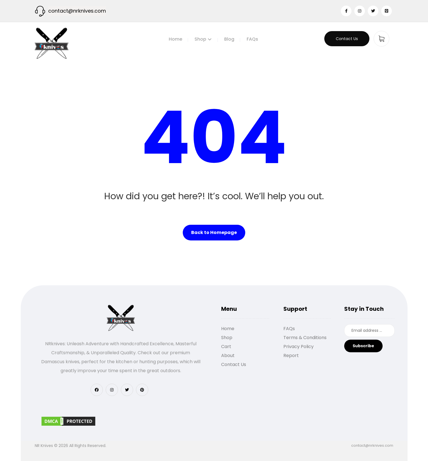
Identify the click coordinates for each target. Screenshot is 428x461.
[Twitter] (373, 11)
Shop (226, 337)
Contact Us (233, 364)
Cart (226, 346)
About (228, 355)
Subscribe (363, 346)
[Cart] (381, 38)
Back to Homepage (214, 232)
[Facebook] (346, 11)
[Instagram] (359, 11)
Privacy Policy (298, 346)
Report (291, 355)
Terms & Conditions (305, 337)
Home (227, 328)
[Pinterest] (386, 11)
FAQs (289, 328)
